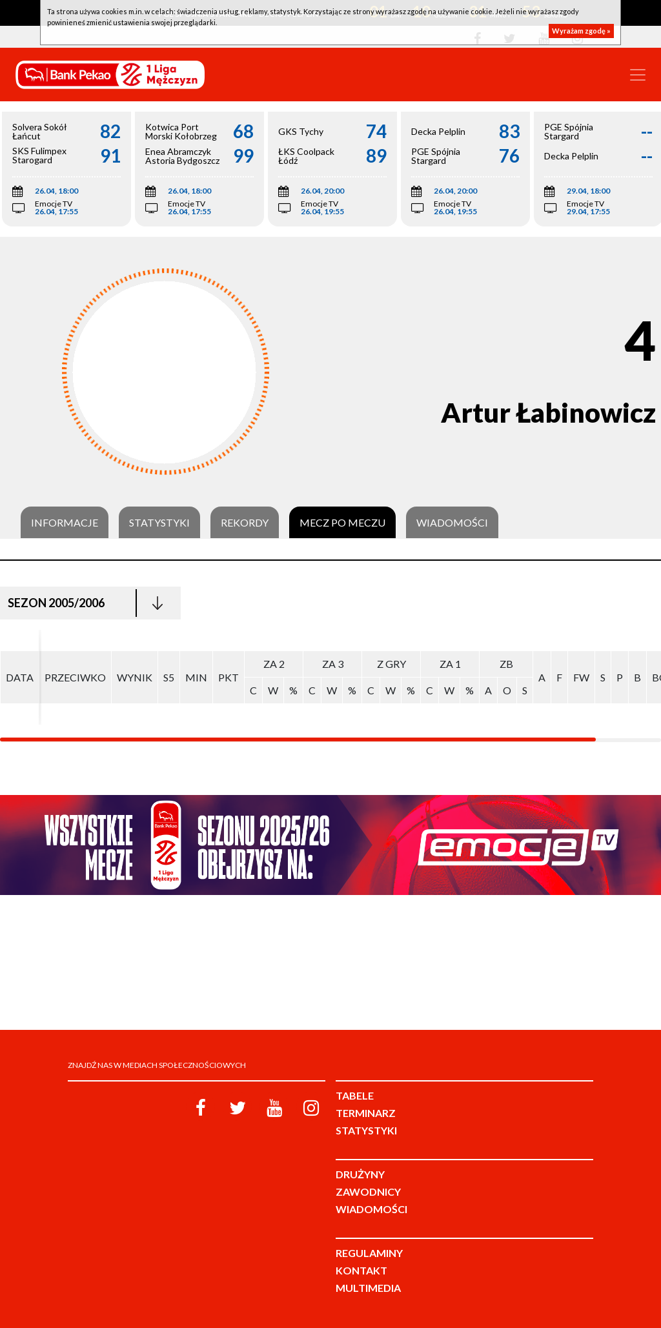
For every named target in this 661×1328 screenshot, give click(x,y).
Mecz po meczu (342, 522)
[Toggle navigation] (638, 75)
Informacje (64, 522)
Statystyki (159, 522)
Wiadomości (452, 522)
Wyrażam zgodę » (581, 30)
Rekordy (245, 522)
